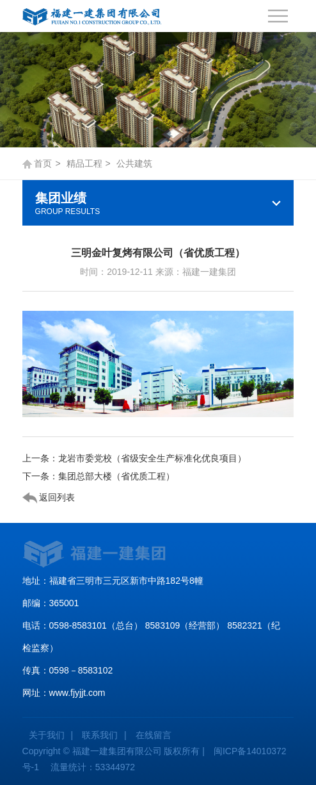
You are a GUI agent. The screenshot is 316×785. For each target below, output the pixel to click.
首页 (43, 163)
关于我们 (47, 735)
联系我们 (100, 735)
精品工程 (84, 163)
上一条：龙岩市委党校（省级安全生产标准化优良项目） (134, 458)
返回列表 (48, 498)
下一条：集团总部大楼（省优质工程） (98, 476)
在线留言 (153, 735)
